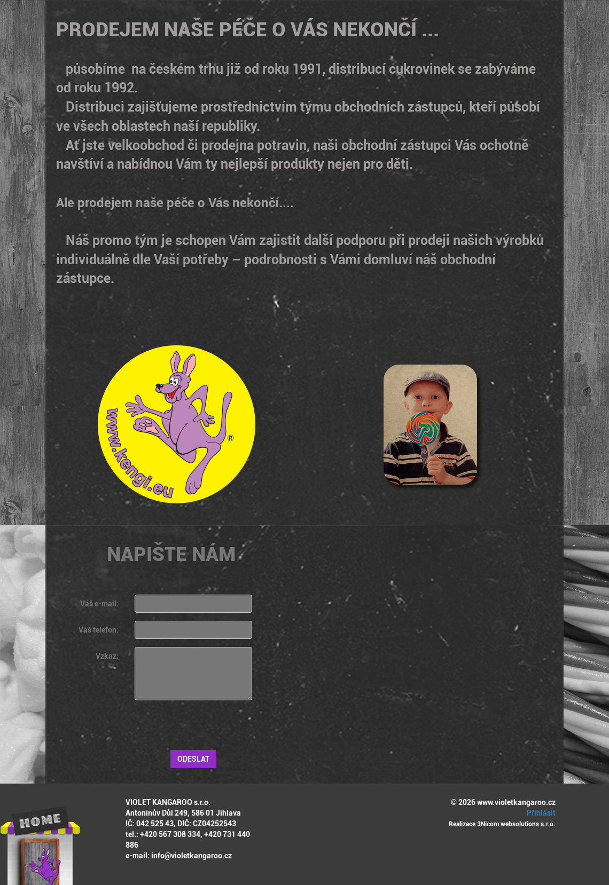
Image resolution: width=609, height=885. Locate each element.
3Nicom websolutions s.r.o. (516, 824)
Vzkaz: (107, 656)
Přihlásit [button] (540, 813)
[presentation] (216, 729)
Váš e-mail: (99, 603)
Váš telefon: (99, 630)
